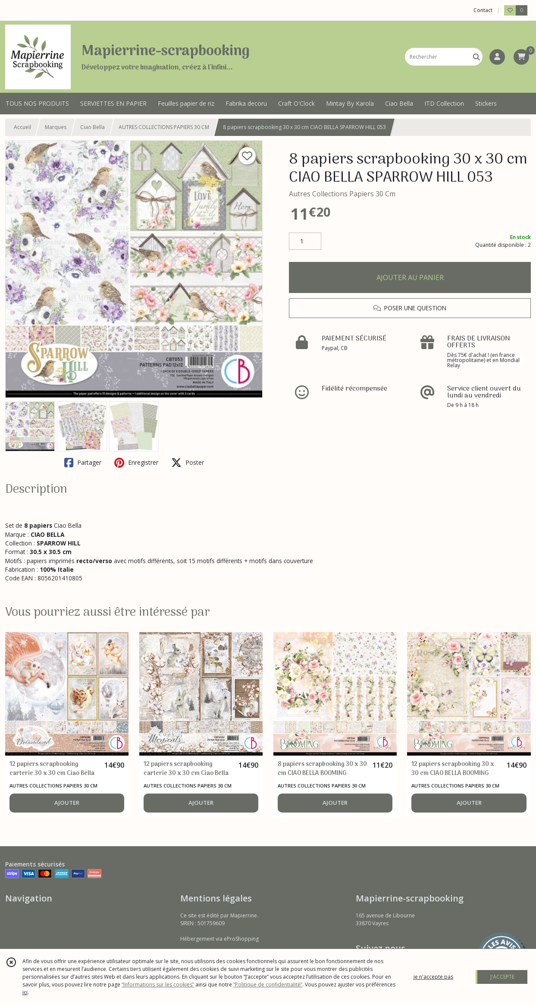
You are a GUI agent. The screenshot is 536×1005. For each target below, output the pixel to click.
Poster (187, 462)
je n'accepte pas (433, 976)
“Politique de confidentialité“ (267, 984)
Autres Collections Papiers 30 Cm (342, 193)
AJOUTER (66, 803)
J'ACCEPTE (502, 976)
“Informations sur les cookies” (158, 984)
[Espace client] (497, 56)
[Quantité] (305, 241)
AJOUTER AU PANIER (410, 277)
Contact (482, 10)
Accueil (22, 127)
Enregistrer (136, 462)
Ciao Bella (92, 127)
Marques (55, 127)
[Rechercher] (476, 56)
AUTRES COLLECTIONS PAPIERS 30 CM (164, 127)
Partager (82, 462)
